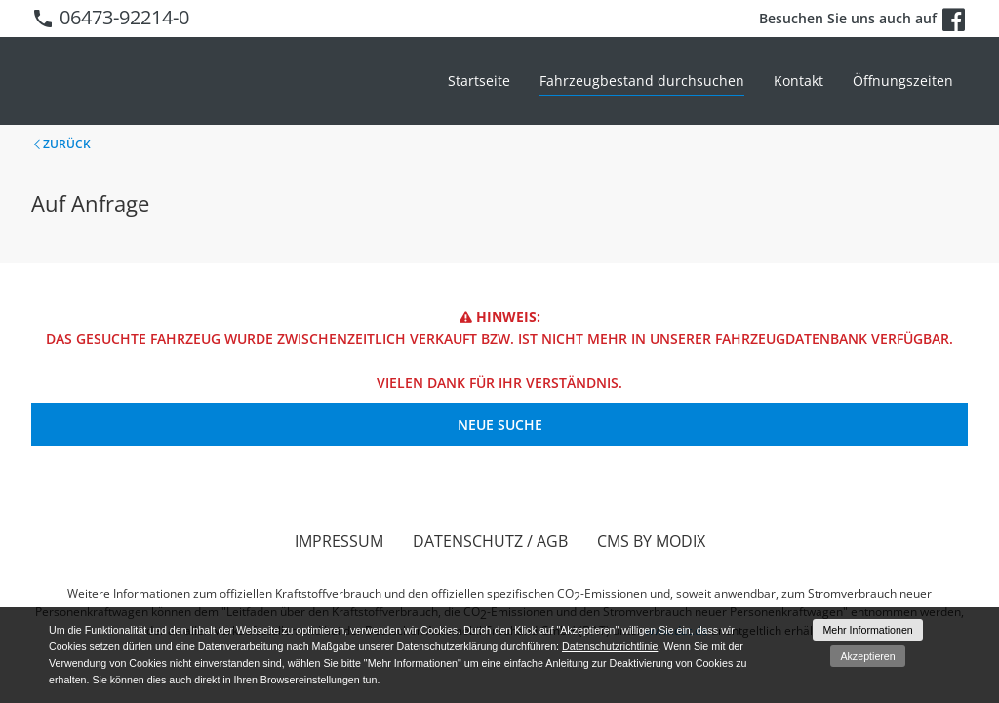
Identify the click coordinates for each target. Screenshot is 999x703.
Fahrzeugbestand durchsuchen (641, 80)
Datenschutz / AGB (490, 541)
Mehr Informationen (867, 630)
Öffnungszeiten (903, 80)
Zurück (67, 144)
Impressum (339, 541)
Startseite (479, 80)
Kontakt (798, 80)
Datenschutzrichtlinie (610, 646)
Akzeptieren (867, 656)
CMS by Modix (651, 541)
